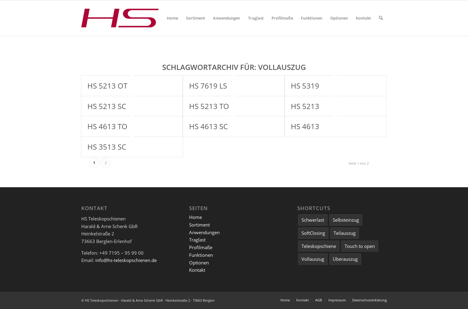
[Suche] (381, 18)
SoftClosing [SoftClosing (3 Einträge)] (313, 233)
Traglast (197, 240)
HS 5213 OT (107, 86)
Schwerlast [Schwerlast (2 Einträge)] (313, 220)
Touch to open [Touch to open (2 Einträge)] (360, 246)
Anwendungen (204, 232)
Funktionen (201, 255)
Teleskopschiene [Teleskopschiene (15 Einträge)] (319, 246)
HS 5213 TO (209, 106)
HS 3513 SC (106, 147)
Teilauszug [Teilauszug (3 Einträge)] (345, 233)
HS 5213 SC (106, 106)
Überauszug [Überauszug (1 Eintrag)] (345, 259)
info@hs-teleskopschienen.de (126, 260)
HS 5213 (305, 106)
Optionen (199, 263)
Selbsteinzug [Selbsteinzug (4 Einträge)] (346, 220)
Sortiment (199, 225)
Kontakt (197, 270)
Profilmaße (200, 247)
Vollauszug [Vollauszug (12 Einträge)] (313, 259)
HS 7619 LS (208, 86)
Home (195, 217)
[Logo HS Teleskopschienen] (120, 18)
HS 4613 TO (107, 126)
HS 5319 (305, 86)
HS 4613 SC (208, 126)
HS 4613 (305, 126)
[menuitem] (172, 18)
